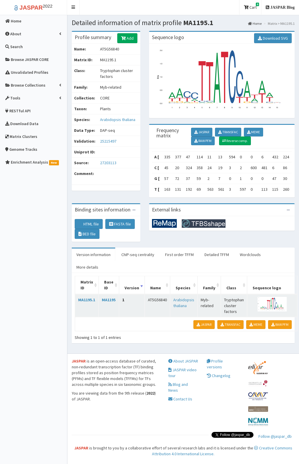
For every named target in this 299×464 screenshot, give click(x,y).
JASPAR (201, 132)
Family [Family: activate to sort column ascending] (209, 287)
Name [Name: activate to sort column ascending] (155, 287)
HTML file (88, 224)
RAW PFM (202, 141)
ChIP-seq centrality (137, 254)
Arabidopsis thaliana (117, 119)
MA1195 (109, 299)
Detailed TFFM (216, 254)
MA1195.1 (86, 299)
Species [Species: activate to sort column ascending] (183, 287)
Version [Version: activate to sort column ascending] (132, 287)
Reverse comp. (235, 141)
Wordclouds (250, 254)
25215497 (108, 141)
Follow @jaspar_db (275, 436)
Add (127, 38)
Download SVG (273, 38)
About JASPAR (183, 361)
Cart (251, 6)
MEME (253, 132)
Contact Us (180, 399)
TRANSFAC (228, 132)
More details (87, 267)
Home (255, 23)
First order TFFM (179, 254)
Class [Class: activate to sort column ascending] (231, 287)
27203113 (108, 162)
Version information (93, 254)
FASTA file (120, 224)
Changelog (218, 375)
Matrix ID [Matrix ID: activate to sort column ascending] (87, 284)
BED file (87, 234)
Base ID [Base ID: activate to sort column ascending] (108, 284)
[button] (73, 7)
